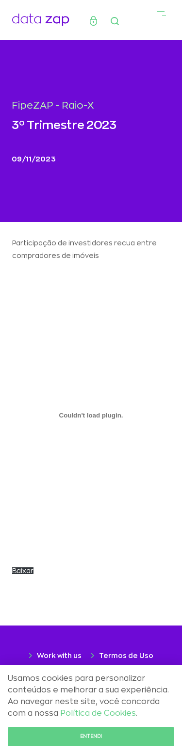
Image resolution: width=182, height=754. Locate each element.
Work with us (59, 655)
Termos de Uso (126, 655)
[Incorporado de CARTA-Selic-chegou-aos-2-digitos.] (91, 415)
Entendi (91, 736)
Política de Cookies (98, 713)
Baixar (22, 570)
